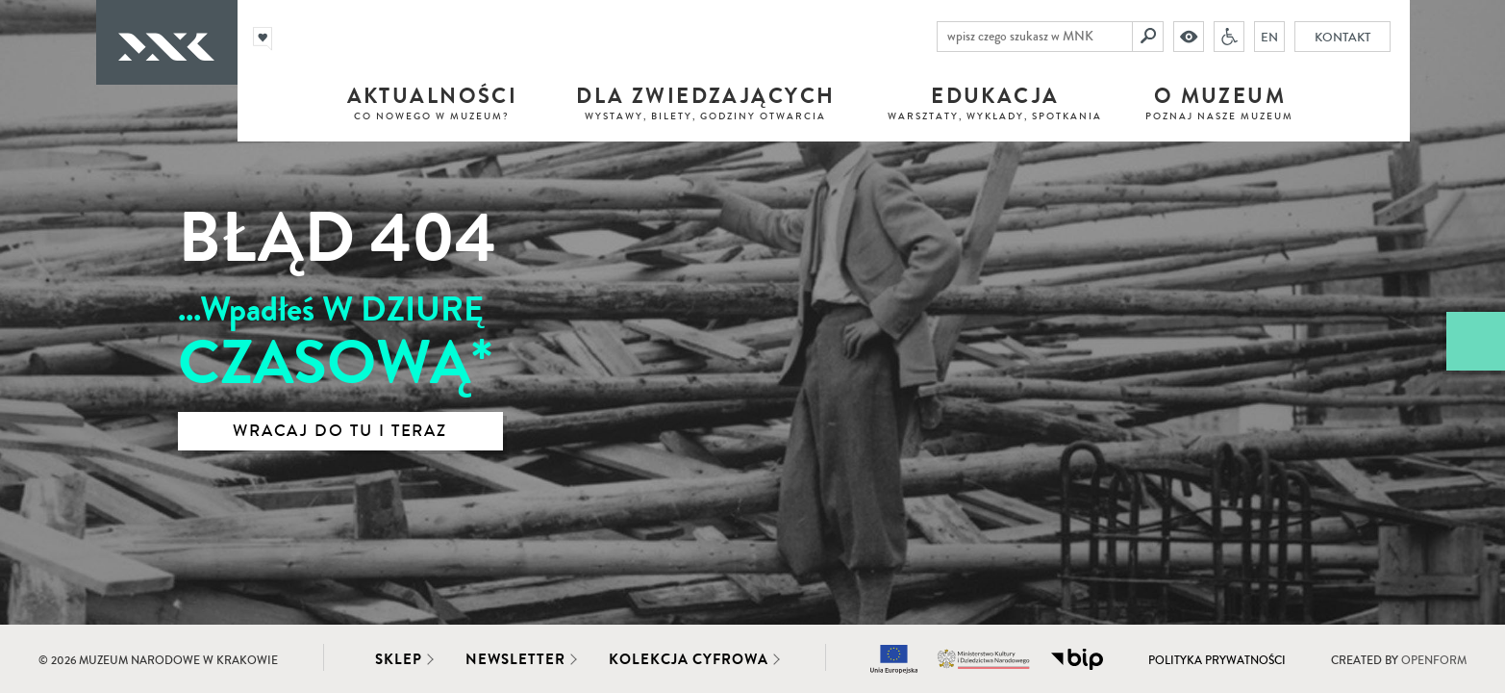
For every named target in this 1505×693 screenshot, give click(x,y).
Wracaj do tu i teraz (340, 431)
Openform (1434, 661)
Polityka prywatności (1217, 661)
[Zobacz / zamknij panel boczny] (1475, 341)
